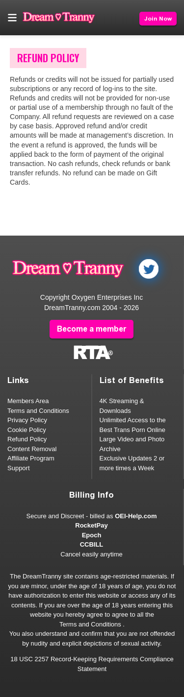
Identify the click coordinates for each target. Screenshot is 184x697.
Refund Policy (27, 439)
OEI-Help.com (136, 516)
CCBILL (92, 544)
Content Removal (31, 449)
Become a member (91, 329)
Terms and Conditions (38, 410)
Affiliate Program (30, 458)
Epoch (92, 535)
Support (18, 468)
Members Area (28, 401)
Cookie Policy (26, 429)
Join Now (158, 18)
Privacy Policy (27, 420)
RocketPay (91, 525)
